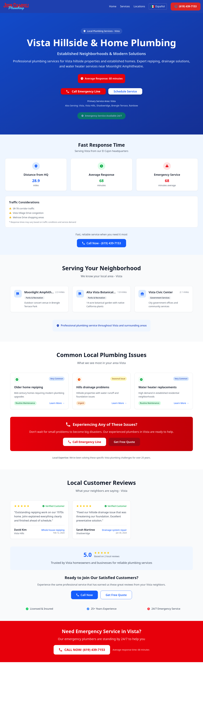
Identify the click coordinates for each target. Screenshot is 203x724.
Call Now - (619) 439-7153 (101, 243)
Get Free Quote (124, 442)
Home (112, 6)
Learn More (57, 403)
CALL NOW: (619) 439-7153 (82, 650)
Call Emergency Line (83, 91)
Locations (139, 6)
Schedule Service (125, 91)
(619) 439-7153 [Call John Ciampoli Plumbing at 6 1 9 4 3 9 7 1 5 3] (185, 6)
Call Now (84, 595)
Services (125, 6)
